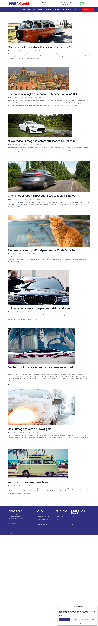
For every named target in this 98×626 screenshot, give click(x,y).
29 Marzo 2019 (16, 254)
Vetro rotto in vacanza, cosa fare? (28, 482)
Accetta (64, 619)
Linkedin (73, 527)
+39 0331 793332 (16, 521)
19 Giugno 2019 (16, 144)
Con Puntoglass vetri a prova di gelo (29, 429)
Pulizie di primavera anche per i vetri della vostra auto (40, 308)
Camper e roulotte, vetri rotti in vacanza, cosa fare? (39, 47)
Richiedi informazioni (61, 514)
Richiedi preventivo (61, 516)
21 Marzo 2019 (16, 311)
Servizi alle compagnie (42, 524)
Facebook (73, 524)
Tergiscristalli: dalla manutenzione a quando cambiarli (41, 367)
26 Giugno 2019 (16, 97)
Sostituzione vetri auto (43, 516)
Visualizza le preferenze (88, 619)
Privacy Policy (80, 623)
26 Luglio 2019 (16, 50)
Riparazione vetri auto (42, 514)
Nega (75, 619)
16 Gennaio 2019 (16, 432)
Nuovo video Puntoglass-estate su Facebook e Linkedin (41, 141)
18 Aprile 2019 (15, 199)
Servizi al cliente (41, 522)
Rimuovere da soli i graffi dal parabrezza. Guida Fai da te (41, 250)
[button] (95, 606)
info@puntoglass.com (17, 518)
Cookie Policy (74, 623)
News (9, 50)
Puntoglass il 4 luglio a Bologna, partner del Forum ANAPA (43, 94)
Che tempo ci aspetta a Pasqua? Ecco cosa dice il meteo (41, 195)
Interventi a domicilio (42, 519)
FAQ (57, 519)
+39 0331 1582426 (14, 523)
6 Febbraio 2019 (16, 371)
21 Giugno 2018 (16, 485)
